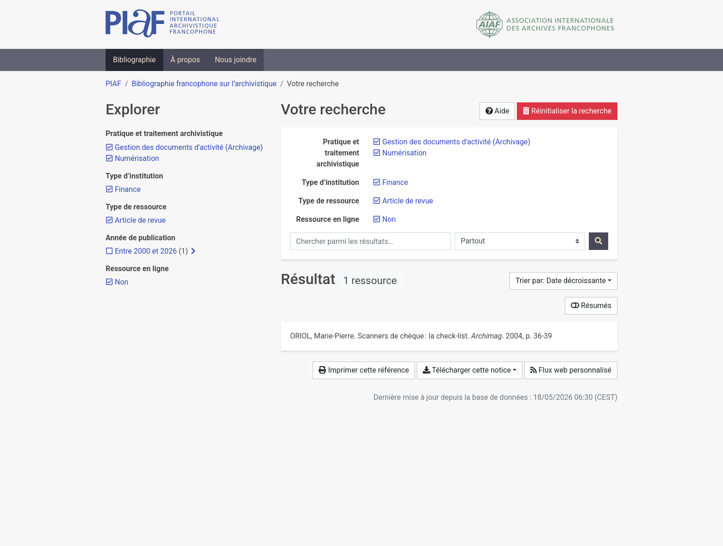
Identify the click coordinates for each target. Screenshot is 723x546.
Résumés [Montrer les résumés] (591, 305)
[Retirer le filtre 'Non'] (389, 219)
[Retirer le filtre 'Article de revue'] (407, 200)
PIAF (113, 83)
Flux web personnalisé (570, 370)
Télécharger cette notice (467, 370)
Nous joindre (235, 59)
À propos (185, 59)
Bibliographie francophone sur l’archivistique (203, 83)
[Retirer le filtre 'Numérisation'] (404, 152)
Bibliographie (134, 59)
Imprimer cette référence (364, 370)
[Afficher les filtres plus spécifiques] (193, 251)
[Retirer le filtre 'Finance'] (395, 182)
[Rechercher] (598, 241)
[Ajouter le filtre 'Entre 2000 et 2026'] (146, 251)
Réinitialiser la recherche (567, 111)
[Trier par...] (563, 281)
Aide (498, 111)
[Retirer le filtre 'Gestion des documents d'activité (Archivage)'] (456, 141)
